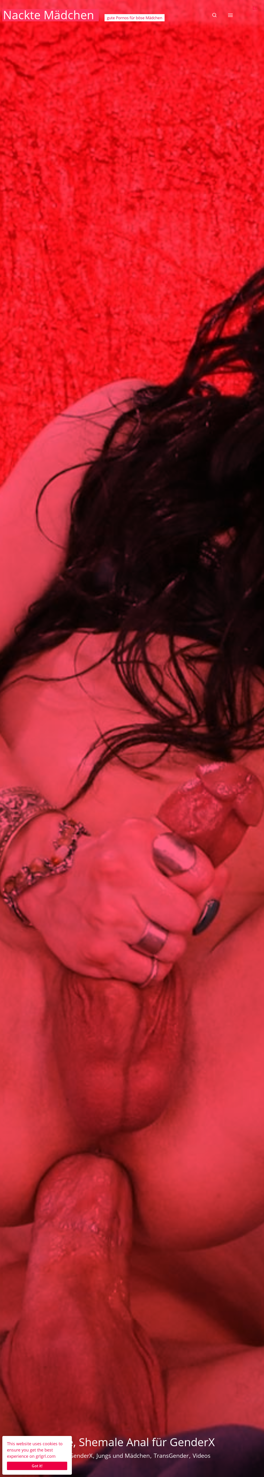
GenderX (80, 1455)
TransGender (171, 1455)
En (254, 7)
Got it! (37, 1465)
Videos (201, 1455)
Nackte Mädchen (48, 15)
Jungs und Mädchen (123, 1455)
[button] (214, 15)
